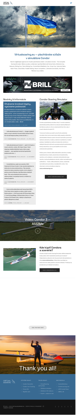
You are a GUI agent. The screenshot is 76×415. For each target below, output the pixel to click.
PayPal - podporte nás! (47, 393)
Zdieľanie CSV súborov (47, 391)
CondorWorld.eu (62, 384)
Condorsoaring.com (63, 386)
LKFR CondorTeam (63, 389)
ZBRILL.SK (61, 391)
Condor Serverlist (28, 384)
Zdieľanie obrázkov (46, 388)
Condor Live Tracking (29, 386)
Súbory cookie (8, 407)
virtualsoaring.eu (18, 406)
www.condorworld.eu (47, 260)
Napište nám (26, 391)
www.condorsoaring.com (46, 168)
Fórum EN (26, 389)
